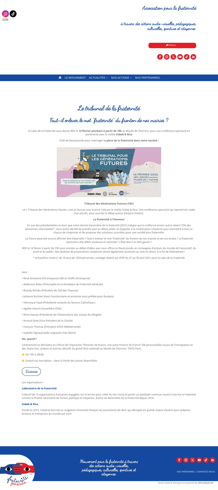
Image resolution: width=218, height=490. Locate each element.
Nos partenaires (147, 77)
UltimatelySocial (205, 482)
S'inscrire (31, 371)
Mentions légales (109, 483)
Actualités (97, 77)
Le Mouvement (75, 77)
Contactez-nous (206, 471)
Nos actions (120, 77)
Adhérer (172, 45)
